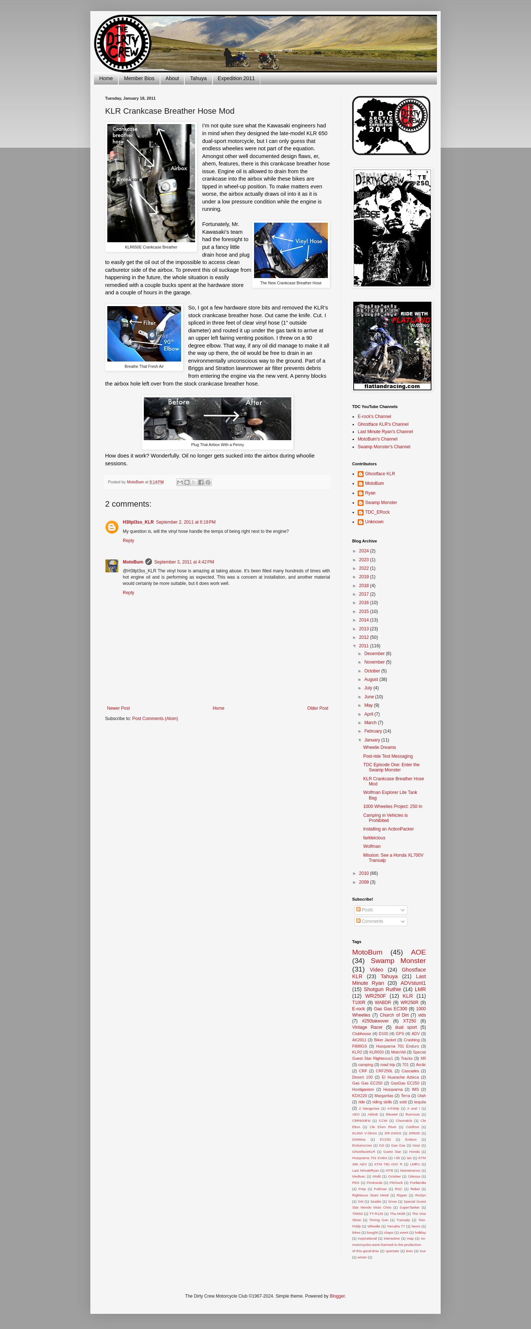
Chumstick (404, 1121)
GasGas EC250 (405, 1083)
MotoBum (133, 562)
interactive (392, 1238)
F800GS (359, 1046)
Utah (421, 1095)
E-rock (358, 1008)
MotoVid (398, 1052)
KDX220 (359, 1095)
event (404, 1232)
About (172, 78)
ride (361, 1102)
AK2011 (359, 1040)
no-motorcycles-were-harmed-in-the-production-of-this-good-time (389, 1244)
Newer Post (118, 708)
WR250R (409, 1002)
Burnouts (413, 1114)
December (375, 653)
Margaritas (384, 1095)
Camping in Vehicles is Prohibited (385, 818)
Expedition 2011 (236, 78)
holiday (420, 1232)
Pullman (380, 1189)
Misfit (376, 1176)
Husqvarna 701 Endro (369, 1158)
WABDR (383, 1002)
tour (423, 1251)
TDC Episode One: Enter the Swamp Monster (391, 767)
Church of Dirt (394, 1015)
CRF (363, 1071)
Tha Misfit (397, 1214)
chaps (388, 1232)
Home (106, 78)
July (369, 688)
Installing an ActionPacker (388, 829)
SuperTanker (410, 1207)
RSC (398, 1189)
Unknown (374, 521)
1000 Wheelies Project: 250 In (392, 806)
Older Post (317, 708)
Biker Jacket (385, 1040)
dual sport (406, 1027)
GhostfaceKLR (363, 1152)
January (372, 740)
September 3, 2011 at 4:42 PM (184, 562)
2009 (364, 882)
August (371, 679)
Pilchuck (396, 1183)
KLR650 (376, 1052)
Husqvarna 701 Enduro (397, 1046)
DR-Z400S (393, 1133)
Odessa (414, 1176)
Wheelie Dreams (379, 747)
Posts (364, 909)
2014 (364, 620)
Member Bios (139, 78)
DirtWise (358, 1139)
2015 (364, 611)
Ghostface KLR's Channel (383, 424)
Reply (128, 540)
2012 (364, 637)
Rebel (415, 1189)
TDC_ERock (377, 512)
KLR (408, 996)
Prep (362, 1189)
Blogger (337, 1296)
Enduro (411, 1139)
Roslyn (420, 1195)
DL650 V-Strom (364, 1133)
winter (362, 1257)
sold (403, 1102)
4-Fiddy (393, 1108)
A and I (413, 1108)
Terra (405, 1095)
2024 (364, 551)
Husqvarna (392, 1089)
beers (416, 1226)
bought (372, 1232)
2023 (364, 559)
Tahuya (198, 78)
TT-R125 (376, 1214)
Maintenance (410, 1170)
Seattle (375, 1201)
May (369, 705)
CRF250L (384, 1071)
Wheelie (373, 1226)
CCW (383, 1121)
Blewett (392, 1114)
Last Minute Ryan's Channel (385, 431)
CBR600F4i (361, 1121)
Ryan (370, 493)
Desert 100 (362, 1077)
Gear (416, 1145)
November (375, 662)
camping (365, 1064)
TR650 (357, 1214)
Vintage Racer (367, 1027)
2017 (364, 594)
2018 (364, 585)
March (371, 722)
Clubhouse (361, 1033)
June (369, 696)
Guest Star (392, 1152)
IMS (415, 1089)
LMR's (415, 1164)
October (372, 671)
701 (405, 1064)
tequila (420, 1102)
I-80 (397, 1158)
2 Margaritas (369, 1108)
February (373, 731)
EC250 (385, 1139)
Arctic (421, 1064)
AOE (418, 952)
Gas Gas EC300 (390, 1008)
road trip (388, 1064)
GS (381, 1145)
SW (360, 1201)
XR (423, 1058)
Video (377, 970)
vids (422, 1015)
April (369, 714)
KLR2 (357, 1052)
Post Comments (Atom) (155, 718)
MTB (389, 1170)
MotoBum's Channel (378, 439)
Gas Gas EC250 (367, 1083)
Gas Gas (398, 1145)
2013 (364, 628)
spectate (392, 1251)
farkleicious (374, 837)
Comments (369, 921)
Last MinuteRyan (365, 1170)
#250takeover (375, 1021)
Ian (409, 1158)
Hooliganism (363, 1089)
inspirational (367, 1238)
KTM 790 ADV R (388, 1164)
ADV (416, 1033)
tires (409, 1251)
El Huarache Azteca (400, 1077)
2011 (364, 645)
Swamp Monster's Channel (384, 446)
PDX (356, 1183)
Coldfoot (412, 1127)
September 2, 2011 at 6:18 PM (186, 522)
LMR (420, 989)
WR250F (375, 996)
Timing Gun (378, 1220)
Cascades (410, 1071)
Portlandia (418, 1183)
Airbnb (373, 1114)
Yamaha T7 (396, 1226)
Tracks (407, 1058)
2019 (364, 576)
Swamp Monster (381, 502)
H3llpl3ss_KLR (138, 522)
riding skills (382, 1102)
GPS (400, 1033)
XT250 (409, 1021)
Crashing (412, 1040)
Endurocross (362, 1145)
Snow (392, 1201)
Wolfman (372, 846)
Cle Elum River (382, 1127)
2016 (364, 602)
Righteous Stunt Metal (370, 1195)
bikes (356, 1232)
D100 (383, 1033)
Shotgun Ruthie (382, 989)
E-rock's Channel (374, 416)
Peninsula (374, 1183)
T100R (358, 1002)
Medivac (358, 1176)
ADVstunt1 (413, 983)
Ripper (402, 1195)
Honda (414, 1152)
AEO (356, 1114)
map (410, 1238)
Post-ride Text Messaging (388, 756)
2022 (364, 568)
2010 (364, 873)
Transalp (403, 1220)
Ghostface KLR (380, 473)
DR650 (414, 1133)
